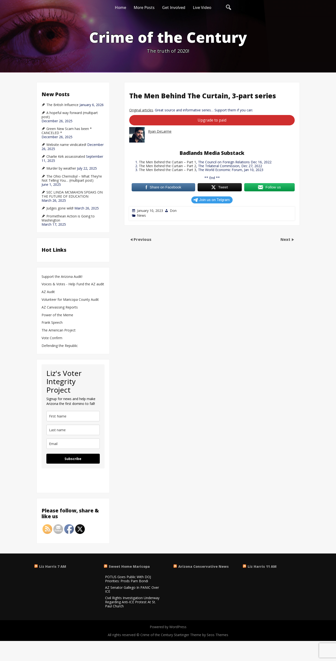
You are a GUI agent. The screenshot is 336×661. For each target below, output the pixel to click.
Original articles (141, 110)
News (141, 215)
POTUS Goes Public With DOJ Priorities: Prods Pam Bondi (128, 579)
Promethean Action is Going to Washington (68, 218)
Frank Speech (52, 323)
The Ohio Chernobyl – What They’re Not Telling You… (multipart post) (72, 178)
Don (173, 210)
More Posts (144, 7)
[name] (73, 416)
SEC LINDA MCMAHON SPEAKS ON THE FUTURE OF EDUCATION (72, 194)
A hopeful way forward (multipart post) (70, 115)
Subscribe (72, 458)
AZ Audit (48, 292)
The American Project (59, 330)
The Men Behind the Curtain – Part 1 (167, 162)
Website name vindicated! (66, 145)
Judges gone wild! (59, 208)
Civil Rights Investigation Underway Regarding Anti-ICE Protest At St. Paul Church (132, 602)
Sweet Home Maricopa (129, 566)
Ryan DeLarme (160, 131)
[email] (73, 443)
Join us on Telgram (211, 200)
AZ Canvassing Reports (60, 307)
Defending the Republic (60, 346)
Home (120, 7)
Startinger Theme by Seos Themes (201, 634)
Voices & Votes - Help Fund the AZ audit (73, 284)
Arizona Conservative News (203, 566)
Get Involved (173, 7)
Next (285, 239)
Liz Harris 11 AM (262, 566)
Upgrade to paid (212, 120)
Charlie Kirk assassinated (65, 156)
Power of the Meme (57, 315)
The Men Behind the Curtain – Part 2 (167, 166)
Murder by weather (61, 168)
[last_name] (73, 430)
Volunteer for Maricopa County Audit (71, 300)
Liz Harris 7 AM (52, 566)
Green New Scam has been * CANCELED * (67, 131)
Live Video (202, 7)
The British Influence (62, 105)
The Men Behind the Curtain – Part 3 (167, 169)
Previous (142, 239)
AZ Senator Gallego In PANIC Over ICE (132, 590)
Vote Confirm (52, 338)
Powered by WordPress (168, 627)
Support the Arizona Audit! (62, 277)
